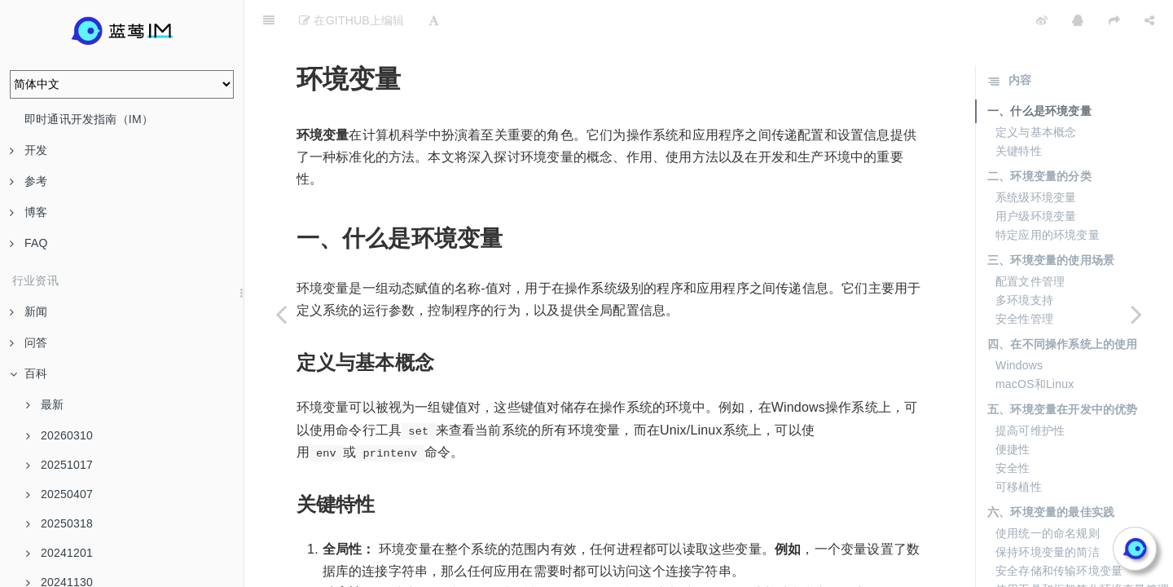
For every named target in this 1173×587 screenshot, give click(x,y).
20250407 (59, 494)
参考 (28, 181)
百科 (28, 373)
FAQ (29, 242)
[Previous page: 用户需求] (281, 314)
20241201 (59, 552)
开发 (28, 150)
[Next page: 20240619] (1136, 314)
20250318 (59, 523)
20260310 (59, 435)
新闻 (28, 311)
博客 (28, 211)
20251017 (59, 464)
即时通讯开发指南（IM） (88, 119)
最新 (45, 404)
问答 (28, 342)
